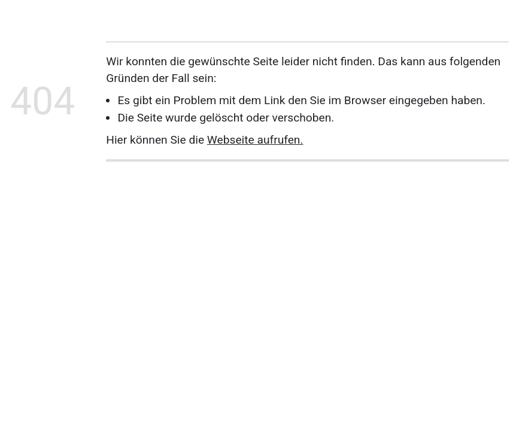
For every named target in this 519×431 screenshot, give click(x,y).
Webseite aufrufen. (255, 140)
